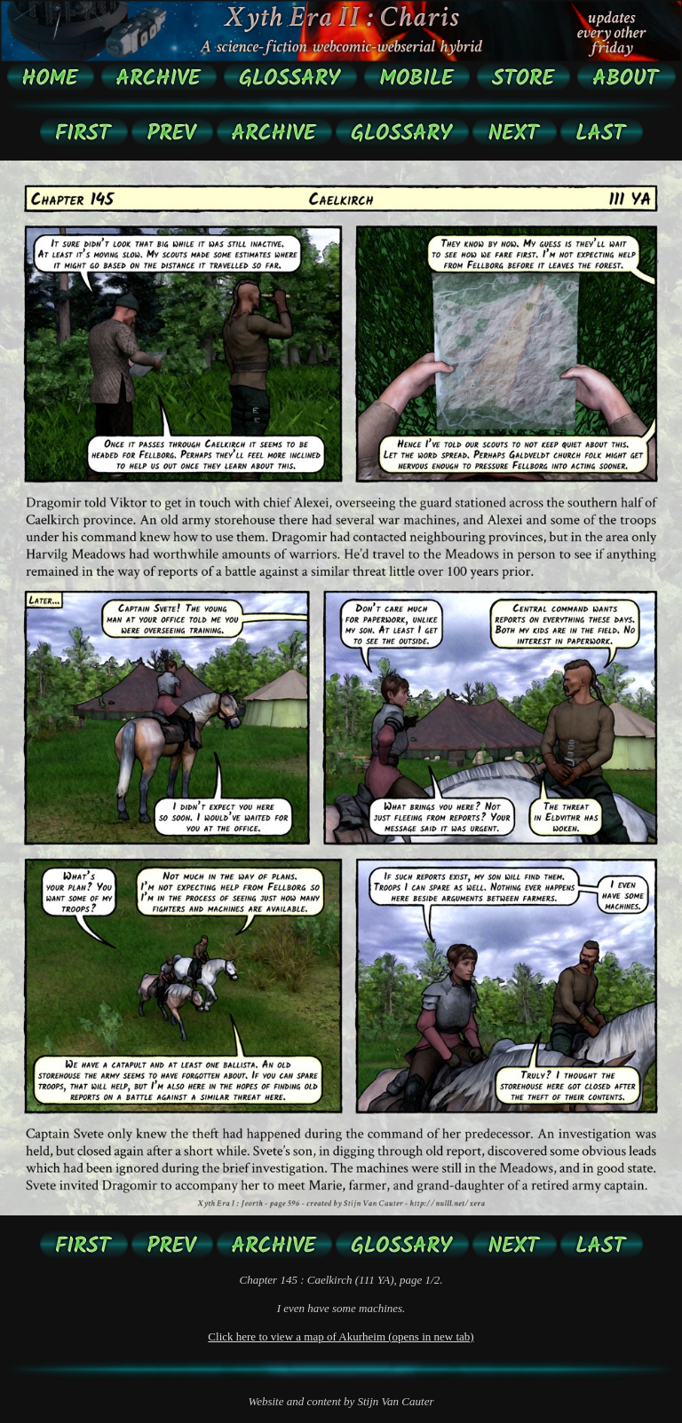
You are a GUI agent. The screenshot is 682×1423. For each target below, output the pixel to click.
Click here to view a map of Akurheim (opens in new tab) (340, 1336)
